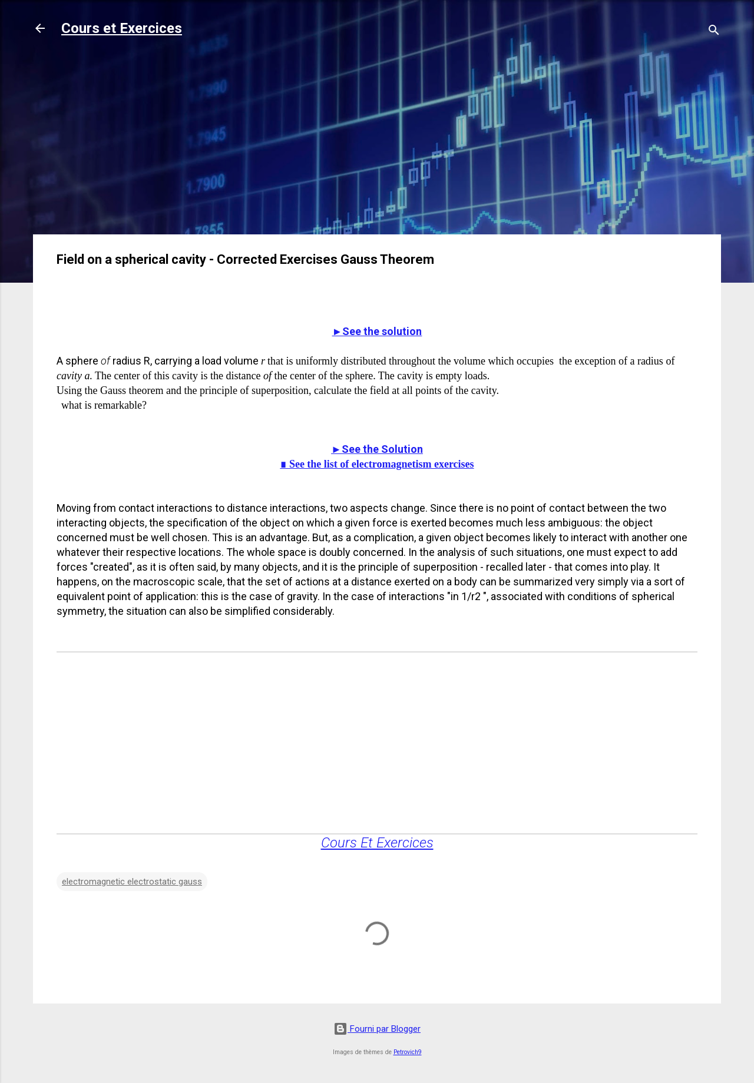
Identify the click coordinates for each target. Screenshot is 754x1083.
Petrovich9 (407, 1052)
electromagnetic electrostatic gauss (132, 881)
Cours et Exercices (121, 28)
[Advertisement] (377, 142)
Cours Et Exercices (377, 842)
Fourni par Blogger (377, 1029)
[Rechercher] (714, 32)
